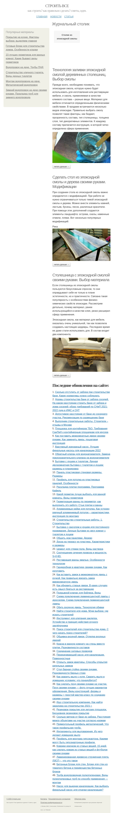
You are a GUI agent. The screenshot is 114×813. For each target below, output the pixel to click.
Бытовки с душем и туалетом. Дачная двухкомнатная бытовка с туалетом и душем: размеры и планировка (78, 465)
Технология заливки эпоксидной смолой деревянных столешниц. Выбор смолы (79, 74)
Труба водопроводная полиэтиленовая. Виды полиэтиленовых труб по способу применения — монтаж (80, 779)
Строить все (57, 6)
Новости (55, 16)
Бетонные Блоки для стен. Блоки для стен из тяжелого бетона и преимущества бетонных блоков (80, 768)
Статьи (68, 16)
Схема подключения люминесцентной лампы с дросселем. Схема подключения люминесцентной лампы (81, 600)
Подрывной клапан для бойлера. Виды (79, 592)
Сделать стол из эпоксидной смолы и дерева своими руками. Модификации (79, 182)
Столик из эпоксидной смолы (67, 37)
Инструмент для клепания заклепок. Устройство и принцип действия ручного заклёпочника (75, 622)
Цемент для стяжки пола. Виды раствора (80, 549)
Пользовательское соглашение (59, 799)
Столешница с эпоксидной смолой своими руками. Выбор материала (81, 277)
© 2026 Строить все (14, 799)
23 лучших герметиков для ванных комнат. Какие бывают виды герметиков (25, 58)
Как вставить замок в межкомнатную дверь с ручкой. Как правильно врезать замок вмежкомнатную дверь (79, 578)
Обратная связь (80, 799)
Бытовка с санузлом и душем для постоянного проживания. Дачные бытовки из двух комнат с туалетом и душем (80, 531)
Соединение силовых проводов (74, 651)
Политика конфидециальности (51, 802)
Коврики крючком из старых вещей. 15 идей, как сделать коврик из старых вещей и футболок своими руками (79, 750)
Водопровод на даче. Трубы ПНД (24, 67)
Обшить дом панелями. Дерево (74, 538)
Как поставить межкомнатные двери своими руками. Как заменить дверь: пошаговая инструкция (78, 439)
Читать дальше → (61, 167)
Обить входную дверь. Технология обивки (80, 607)
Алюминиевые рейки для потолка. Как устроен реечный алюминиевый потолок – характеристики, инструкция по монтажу (81, 512)
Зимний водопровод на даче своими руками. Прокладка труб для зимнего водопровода (26, 94)
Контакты (43, 799)
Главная (41, 16)
